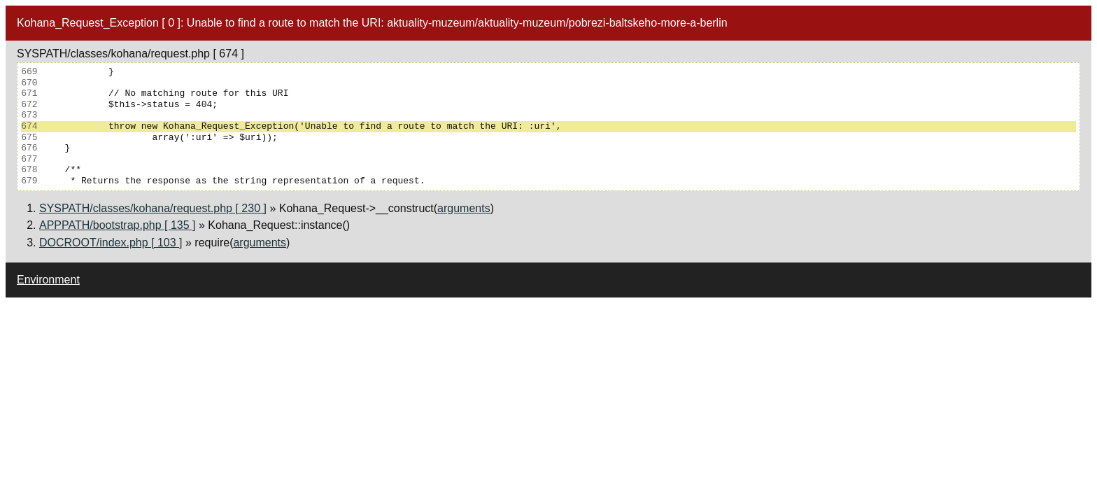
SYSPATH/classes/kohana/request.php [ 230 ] (153, 208)
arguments (463, 208)
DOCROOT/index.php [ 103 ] (111, 242)
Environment (48, 280)
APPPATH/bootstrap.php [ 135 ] (117, 225)
